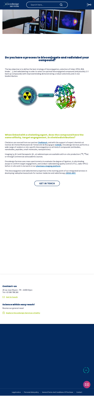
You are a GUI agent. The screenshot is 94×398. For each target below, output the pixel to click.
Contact (79, 392)
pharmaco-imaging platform (48, 166)
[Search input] (45, 5)
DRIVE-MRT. (71, 173)
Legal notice (16, 392)
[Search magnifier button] (61, 5)
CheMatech (42, 142)
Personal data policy (31, 392)
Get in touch (10, 297)
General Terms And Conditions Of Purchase (57, 392)
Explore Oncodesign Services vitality (21, 313)
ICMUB (58, 145)
